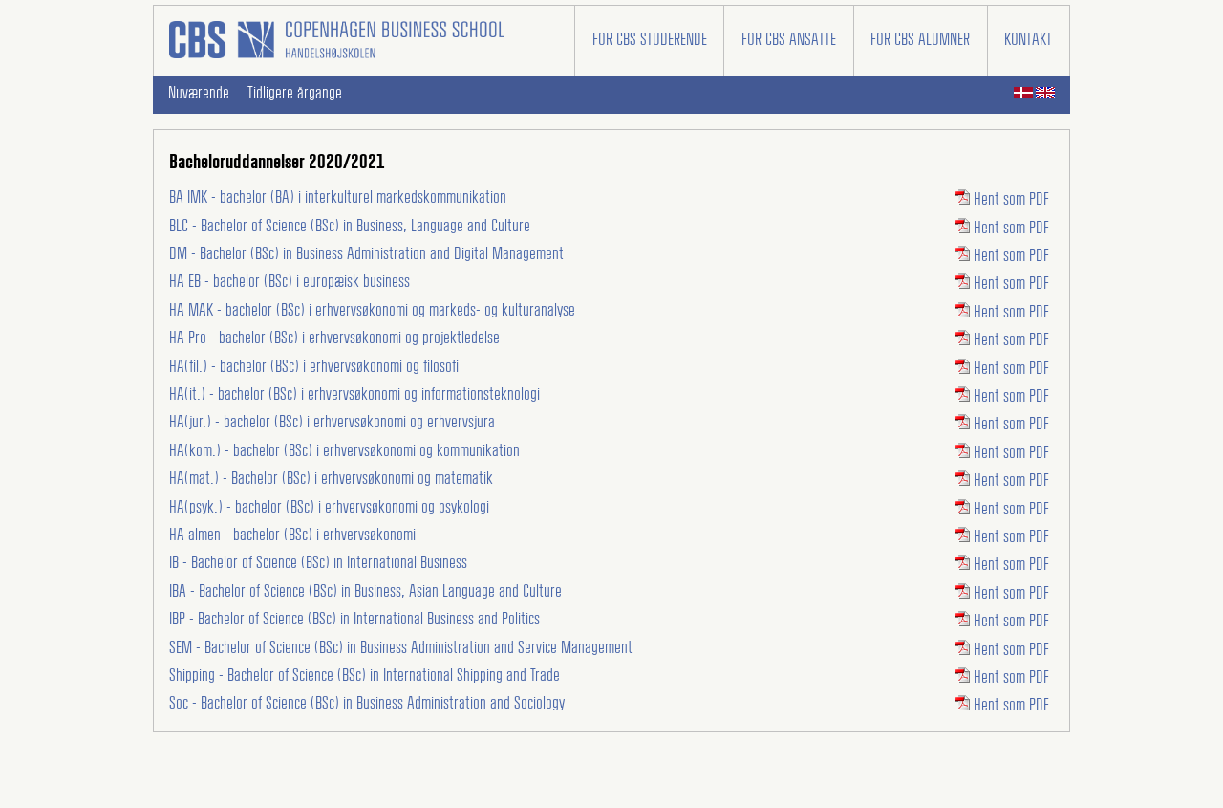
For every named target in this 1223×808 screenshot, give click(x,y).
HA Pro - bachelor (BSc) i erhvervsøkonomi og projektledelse (334, 338)
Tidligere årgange (294, 93)
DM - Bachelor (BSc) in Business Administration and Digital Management (366, 254)
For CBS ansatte (788, 40)
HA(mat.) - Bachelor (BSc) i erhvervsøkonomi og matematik (331, 479)
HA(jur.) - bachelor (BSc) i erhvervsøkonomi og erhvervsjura (332, 422)
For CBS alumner (920, 40)
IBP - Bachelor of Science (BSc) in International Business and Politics (354, 619)
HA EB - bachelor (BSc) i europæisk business (289, 282)
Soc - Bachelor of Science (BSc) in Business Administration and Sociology (367, 703)
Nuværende (198, 93)
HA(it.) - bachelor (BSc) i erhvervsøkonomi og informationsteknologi (354, 395)
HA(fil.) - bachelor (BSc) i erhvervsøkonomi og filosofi (314, 367)
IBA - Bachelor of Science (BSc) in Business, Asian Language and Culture (365, 592)
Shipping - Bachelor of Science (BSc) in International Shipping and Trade (364, 676)
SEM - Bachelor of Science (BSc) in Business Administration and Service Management (401, 648)
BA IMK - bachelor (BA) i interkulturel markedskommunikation (337, 198)
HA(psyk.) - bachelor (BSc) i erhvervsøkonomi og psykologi (329, 507)
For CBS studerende (649, 40)
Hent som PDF (1002, 199)
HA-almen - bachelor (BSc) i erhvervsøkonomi (292, 535)
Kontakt (1028, 40)
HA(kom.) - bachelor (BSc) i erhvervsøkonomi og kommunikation (344, 451)
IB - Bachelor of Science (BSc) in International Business (318, 563)
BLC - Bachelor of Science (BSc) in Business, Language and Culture (349, 226)
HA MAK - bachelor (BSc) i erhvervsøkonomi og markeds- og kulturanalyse (372, 310)
